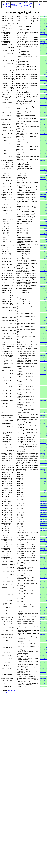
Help (40, 5)
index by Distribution (14, 4)
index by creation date (26, 5)
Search (45, 5)
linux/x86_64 (43, 16)
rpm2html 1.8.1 (12, 690)
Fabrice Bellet (4, 693)
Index (3, 5)
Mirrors (36, 5)
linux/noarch (43, 122)
